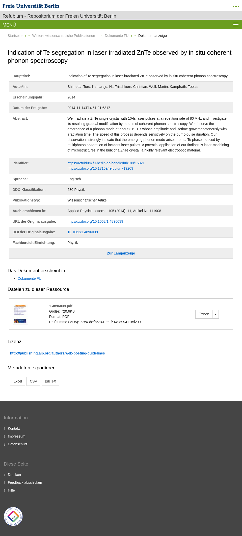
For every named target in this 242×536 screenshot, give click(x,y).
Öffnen (204, 314)
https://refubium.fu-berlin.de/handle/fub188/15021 (106, 163)
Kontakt (14, 428)
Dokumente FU (116, 36)
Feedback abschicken (25, 482)
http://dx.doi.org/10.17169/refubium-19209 (100, 168)
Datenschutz (18, 444)
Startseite (15, 36)
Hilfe (11, 490)
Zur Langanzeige (121, 253)
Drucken (14, 475)
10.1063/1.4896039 (82, 232)
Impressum (16, 436)
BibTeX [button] (50, 381)
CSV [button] (33, 381)
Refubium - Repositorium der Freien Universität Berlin (59, 16)
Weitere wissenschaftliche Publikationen (63, 36)
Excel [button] (17, 381)
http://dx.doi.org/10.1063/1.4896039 (95, 221)
